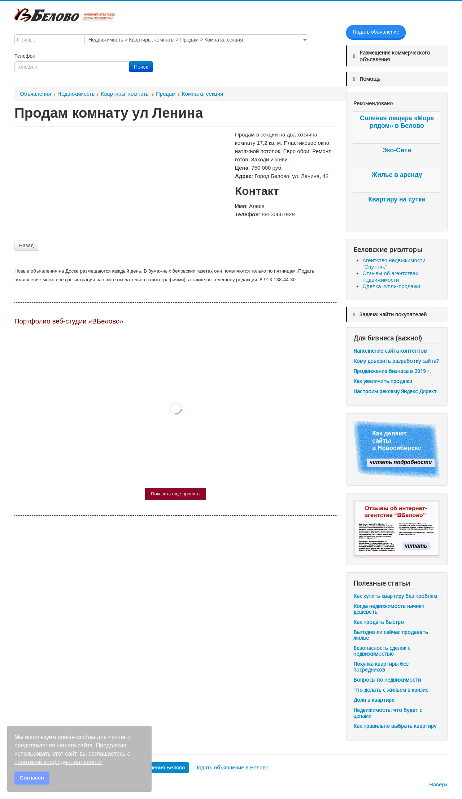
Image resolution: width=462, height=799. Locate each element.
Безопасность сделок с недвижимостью (381, 650)
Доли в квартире (374, 699)
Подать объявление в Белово (231, 767)
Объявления (35, 94)
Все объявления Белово (154, 767)
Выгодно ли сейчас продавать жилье (390, 635)
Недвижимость (76, 94)
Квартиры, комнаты (125, 94)
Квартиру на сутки (397, 199)
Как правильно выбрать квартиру (394, 725)
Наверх (438, 784)
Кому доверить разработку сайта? (396, 360)
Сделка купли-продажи (391, 286)
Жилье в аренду (396, 174)
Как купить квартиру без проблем (395, 595)
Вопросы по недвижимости (387, 679)
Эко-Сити (396, 150)
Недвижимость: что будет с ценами (387, 713)
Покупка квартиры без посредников (381, 666)
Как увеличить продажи (382, 381)
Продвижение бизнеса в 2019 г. (392, 371)
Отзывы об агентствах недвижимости (390, 276)
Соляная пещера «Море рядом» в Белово (397, 121)
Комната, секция (202, 94)
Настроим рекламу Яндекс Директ (395, 391)
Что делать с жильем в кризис (390, 689)
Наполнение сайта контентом (390, 350)
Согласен (32, 778)
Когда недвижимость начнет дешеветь (388, 609)
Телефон (25, 56)
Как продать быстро (378, 621)
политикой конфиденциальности (58, 762)
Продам (166, 94)
